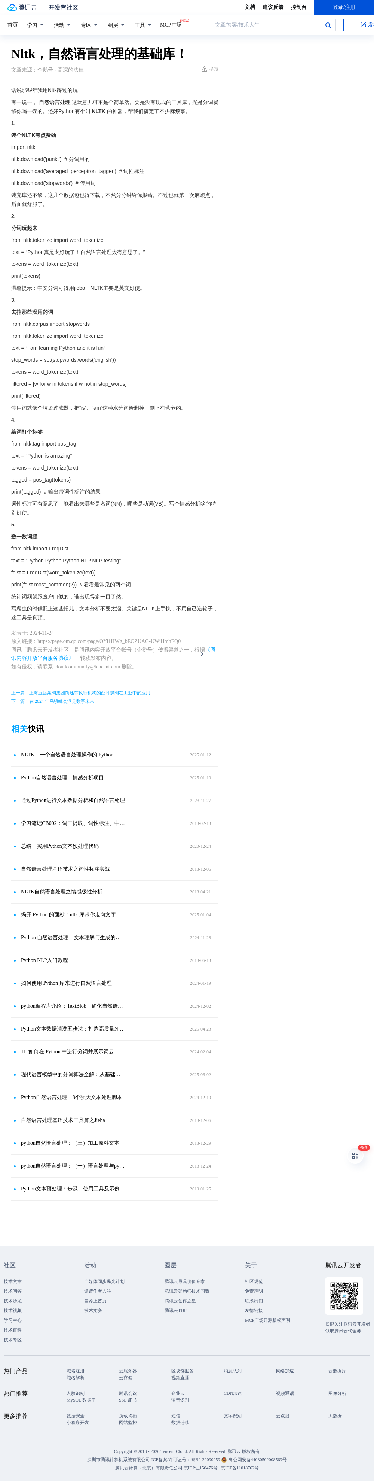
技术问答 (13, 1291)
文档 (250, 7)
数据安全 (76, 1415)
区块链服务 (182, 1371)
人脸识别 (76, 1393)
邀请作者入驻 (97, 1291)
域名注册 (76, 1371)
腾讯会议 (128, 1393)
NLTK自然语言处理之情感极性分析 (61, 892)
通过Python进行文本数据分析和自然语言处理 (73, 800)
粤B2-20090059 (206, 1459)
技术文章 (13, 1281)
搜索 (328, 25)
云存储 (125, 1377)
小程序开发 (78, 1422)
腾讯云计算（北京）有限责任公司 (149, 1468)
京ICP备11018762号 (240, 1468)
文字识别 (233, 1415)
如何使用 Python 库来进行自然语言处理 (66, 983)
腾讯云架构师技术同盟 (187, 1291)
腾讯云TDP (176, 1310)
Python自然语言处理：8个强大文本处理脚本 (71, 1097)
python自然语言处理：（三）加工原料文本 (70, 1143)
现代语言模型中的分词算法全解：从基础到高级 (73, 1074)
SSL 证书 (128, 1400)
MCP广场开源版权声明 (267, 1320)
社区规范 (254, 1281)
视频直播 (180, 1377)
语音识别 (180, 1400)
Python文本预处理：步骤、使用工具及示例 (70, 1189)
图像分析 (337, 1393)
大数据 (335, 1415)
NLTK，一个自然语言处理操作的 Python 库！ (73, 755)
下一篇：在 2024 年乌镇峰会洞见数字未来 (52, 701)
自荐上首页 (95, 1301)
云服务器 (128, 1371)
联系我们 (254, 1301)
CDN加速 (233, 1393)
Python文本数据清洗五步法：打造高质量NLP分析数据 (73, 1029)
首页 (12, 25)
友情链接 (254, 1310)
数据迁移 (180, 1422)
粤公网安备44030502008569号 (258, 1459)
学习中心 (13, 1320)
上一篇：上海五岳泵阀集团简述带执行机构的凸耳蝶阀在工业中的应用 (80, 692)
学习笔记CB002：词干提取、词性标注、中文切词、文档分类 (73, 823)
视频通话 (285, 1393)
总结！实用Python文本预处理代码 (60, 846)
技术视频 (13, 1310)
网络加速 (285, 1371)
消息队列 (233, 1371)
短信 (175, 1415)
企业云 (178, 1393)
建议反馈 (273, 7)
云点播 (282, 1415)
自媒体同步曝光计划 (104, 1281)
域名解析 (76, 1377)
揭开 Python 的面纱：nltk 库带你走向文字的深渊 (73, 914)
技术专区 (13, 1339)
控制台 (299, 7)
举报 (210, 69)
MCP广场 (171, 24)
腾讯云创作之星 (180, 1301)
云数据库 (337, 1371)
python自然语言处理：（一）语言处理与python (73, 1166)
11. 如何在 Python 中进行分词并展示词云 (67, 1051)
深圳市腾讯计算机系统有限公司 (118, 1459)
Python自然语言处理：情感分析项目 (62, 777)
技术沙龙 (13, 1301)
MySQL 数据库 (81, 1400)
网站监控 (128, 1422)
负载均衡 (128, 1415)
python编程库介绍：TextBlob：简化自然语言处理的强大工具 (73, 1006)
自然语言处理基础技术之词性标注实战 (65, 869)
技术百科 (13, 1330)
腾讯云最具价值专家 (185, 1281)
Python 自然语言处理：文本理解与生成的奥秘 (73, 937)
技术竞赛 (93, 1310)
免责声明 (254, 1291)
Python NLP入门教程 (44, 960)
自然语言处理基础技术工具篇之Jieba (63, 1120)
